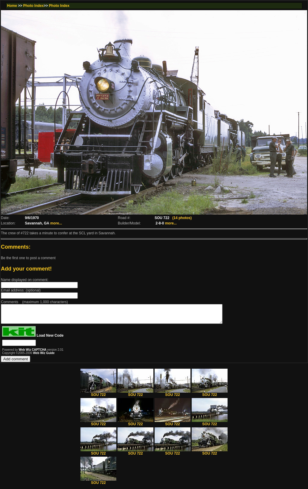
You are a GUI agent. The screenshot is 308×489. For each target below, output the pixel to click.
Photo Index (33, 6)
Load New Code (49, 339)
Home (12, 6)
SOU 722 (98, 396)
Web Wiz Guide (44, 356)
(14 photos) (182, 218)
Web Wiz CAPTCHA (33, 353)
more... (56, 223)
